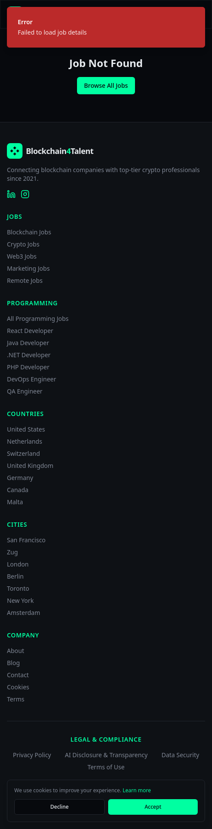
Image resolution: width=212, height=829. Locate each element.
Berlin (15, 576)
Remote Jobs (24, 280)
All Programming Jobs (38, 318)
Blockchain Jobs (29, 232)
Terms (15, 699)
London (18, 564)
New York (20, 600)
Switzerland (23, 453)
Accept (153, 806)
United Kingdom (30, 465)
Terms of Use (106, 767)
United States (26, 429)
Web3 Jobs (22, 256)
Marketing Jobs (28, 268)
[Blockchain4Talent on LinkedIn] (11, 194)
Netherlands (24, 441)
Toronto (18, 588)
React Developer (30, 330)
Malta (15, 502)
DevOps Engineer (31, 379)
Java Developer (28, 343)
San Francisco (26, 540)
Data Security (180, 755)
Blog (13, 663)
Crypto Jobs (23, 244)
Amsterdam (23, 612)
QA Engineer (24, 391)
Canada (18, 490)
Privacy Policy (32, 755)
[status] (106, 27)
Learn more (136, 790)
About (15, 651)
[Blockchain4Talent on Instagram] (25, 194)
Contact (18, 675)
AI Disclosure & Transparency (106, 755)
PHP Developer (28, 367)
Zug (12, 552)
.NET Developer (29, 355)
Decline (59, 806)
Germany (20, 478)
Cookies (18, 687)
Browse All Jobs (106, 85)
